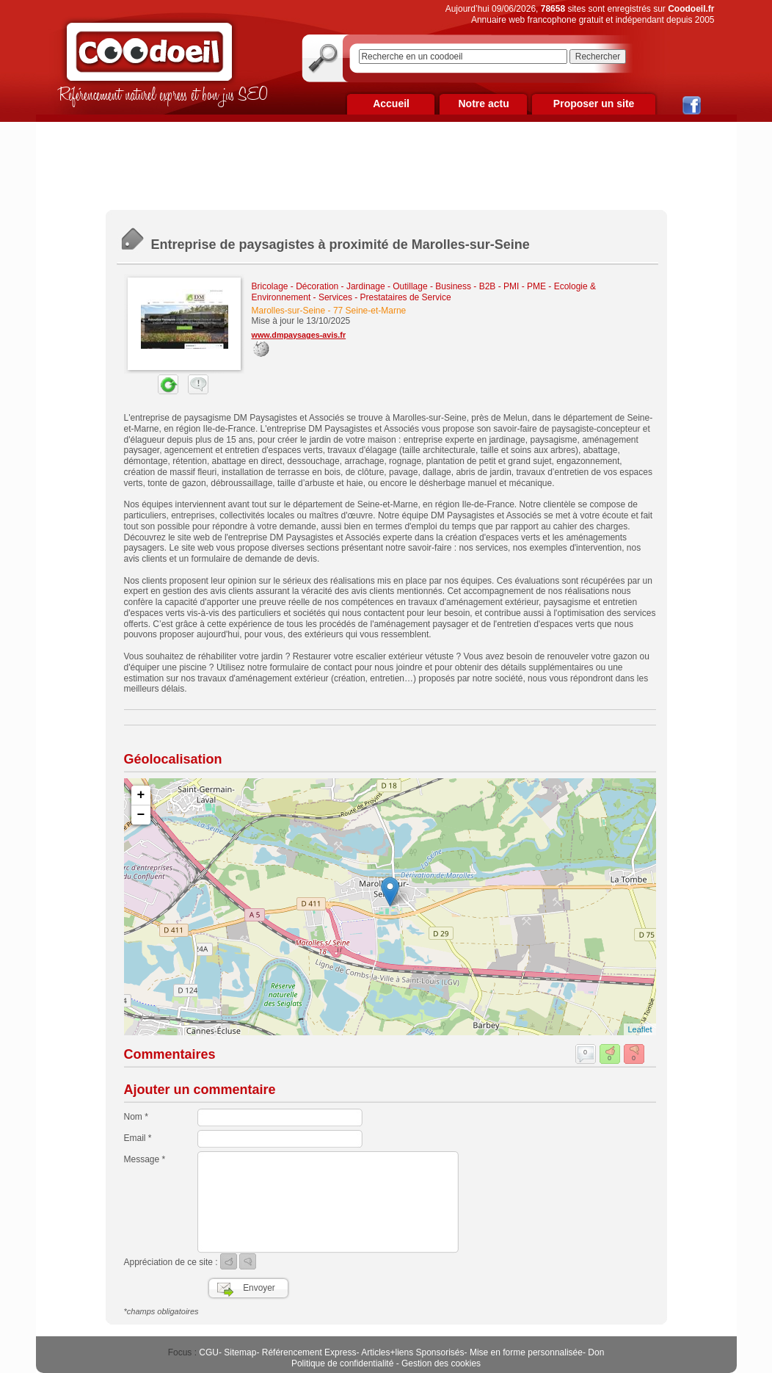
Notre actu (483, 103)
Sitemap (240, 1352)
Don (596, 1352)
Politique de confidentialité (342, 1363)
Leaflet (639, 1029)
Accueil (391, 103)
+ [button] (141, 795)
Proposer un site (593, 103)
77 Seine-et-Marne (369, 310)
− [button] (141, 815)
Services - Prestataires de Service (384, 297)
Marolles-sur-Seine (289, 310)
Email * (138, 1138)
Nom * (136, 1117)
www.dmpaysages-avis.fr (299, 334)
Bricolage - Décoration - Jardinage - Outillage (340, 286)
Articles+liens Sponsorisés (412, 1352)
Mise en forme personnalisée (526, 1352)
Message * (145, 1159)
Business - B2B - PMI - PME (490, 286)
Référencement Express (309, 1352)
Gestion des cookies (441, 1363)
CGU (209, 1352)
